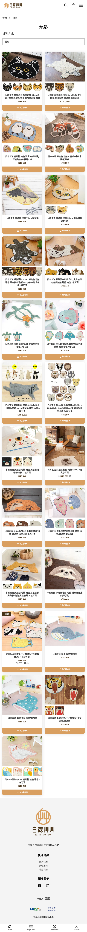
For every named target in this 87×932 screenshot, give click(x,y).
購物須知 (43, 865)
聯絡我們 (43, 869)
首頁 (4, 18)
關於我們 (43, 861)
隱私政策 (49, 917)
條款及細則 (38, 917)
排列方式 (8, 33)
